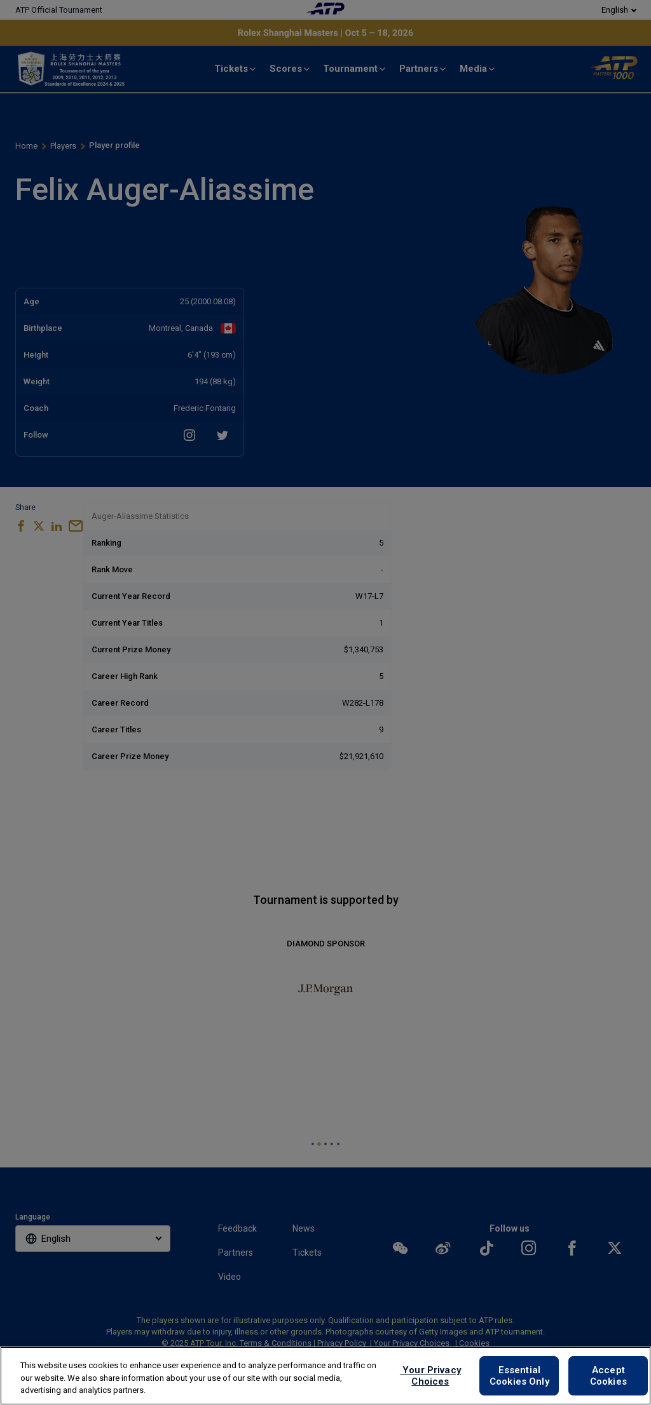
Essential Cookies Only (519, 1375)
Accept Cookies (608, 1375)
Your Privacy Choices (430, 1375)
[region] (325, 1376)
